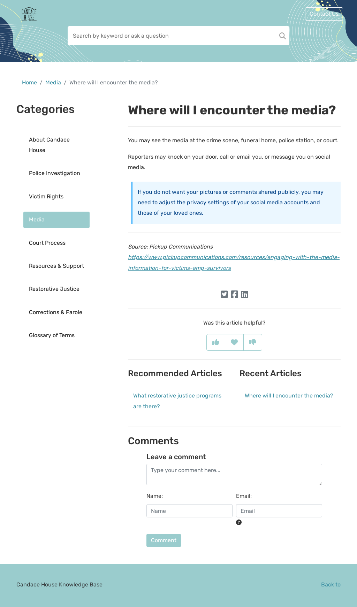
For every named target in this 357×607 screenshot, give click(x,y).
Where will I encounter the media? (289, 395)
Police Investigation (54, 173)
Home (29, 82)
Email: (244, 496)
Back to (331, 584)
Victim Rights (46, 196)
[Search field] (179, 35)
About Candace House (49, 144)
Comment (163, 540)
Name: (154, 496)
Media (53, 82)
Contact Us (324, 13)
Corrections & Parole (55, 312)
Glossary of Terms (52, 335)
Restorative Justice (54, 289)
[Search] (282, 35)
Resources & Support (56, 266)
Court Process (47, 243)
